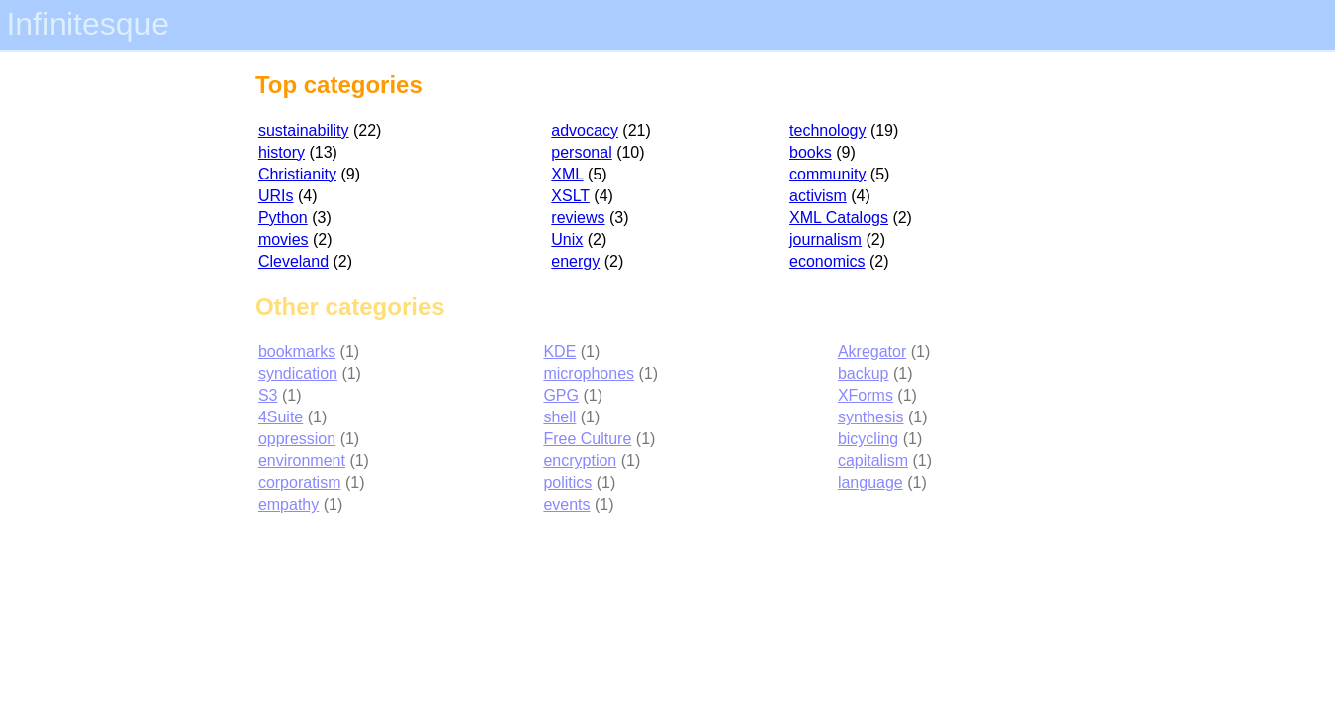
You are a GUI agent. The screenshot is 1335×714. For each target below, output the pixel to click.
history (281, 152)
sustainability (303, 130)
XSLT (570, 195)
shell (559, 417)
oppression (296, 438)
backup (863, 373)
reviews (577, 217)
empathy (288, 504)
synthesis (871, 417)
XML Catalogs (838, 217)
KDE (559, 351)
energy (575, 261)
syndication (297, 373)
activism (818, 195)
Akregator (872, 351)
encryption (579, 460)
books (810, 152)
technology (827, 130)
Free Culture (587, 438)
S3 (268, 395)
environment (301, 460)
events (566, 504)
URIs (276, 195)
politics (567, 482)
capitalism (873, 460)
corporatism (299, 482)
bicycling (868, 438)
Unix (567, 239)
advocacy (584, 130)
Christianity (297, 174)
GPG (561, 395)
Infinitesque (87, 24)
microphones (588, 373)
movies (283, 239)
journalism (825, 239)
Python (283, 217)
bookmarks (296, 351)
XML (567, 174)
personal (581, 152)
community (827, 174)
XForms (865, 395)
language (870, 482)
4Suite (280, 417)
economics (827, 261)
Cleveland (293, 261)
